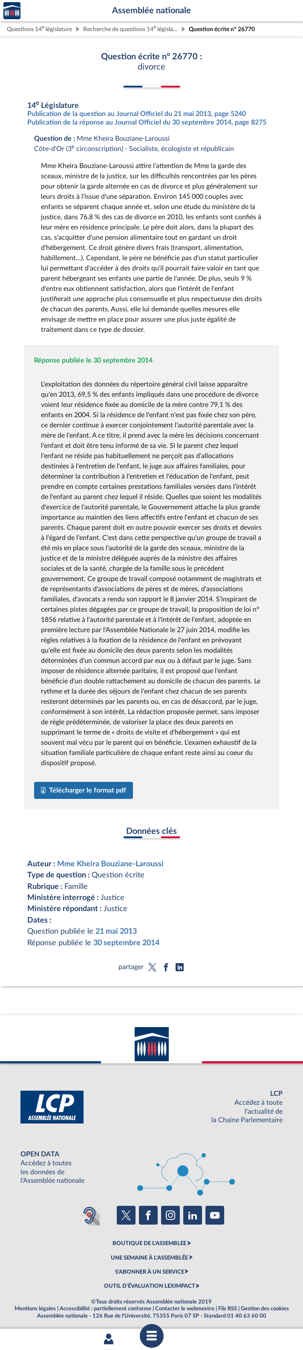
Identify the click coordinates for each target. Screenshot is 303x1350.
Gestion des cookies (265, 1308)
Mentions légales (35, 1308)
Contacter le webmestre (184, 1308)
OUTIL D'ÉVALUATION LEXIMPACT (149, 1286)
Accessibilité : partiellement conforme (105, 1308)
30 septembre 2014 (126, 942)
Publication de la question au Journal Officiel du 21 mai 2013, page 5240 (136, 113)
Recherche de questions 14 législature (131, 28)
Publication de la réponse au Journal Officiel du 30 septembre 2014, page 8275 (146, 122)
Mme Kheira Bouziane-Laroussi (110, 864)
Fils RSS (227, 1308)
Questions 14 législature (39, 28)
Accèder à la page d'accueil (11, 11)
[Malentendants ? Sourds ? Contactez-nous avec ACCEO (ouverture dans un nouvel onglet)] (89, 1215)
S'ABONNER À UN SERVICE (149, 1272)
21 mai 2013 (116, 931)
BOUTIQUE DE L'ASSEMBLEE (149, 1243)
